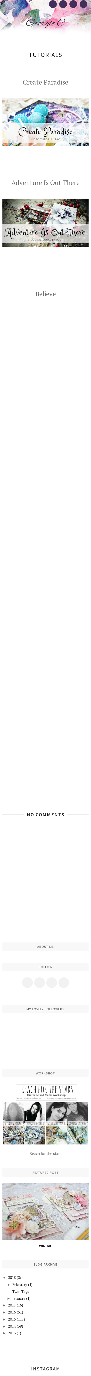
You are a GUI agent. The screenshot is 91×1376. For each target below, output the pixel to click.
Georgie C (45, 23)
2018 (12, 1277)
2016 (12, 1312)
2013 (12, 1332)
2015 (12, 1319)
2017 (12, 1305)
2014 (12, 1326)
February (19, 1284)
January (18, 1298)
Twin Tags (45, 1246)
